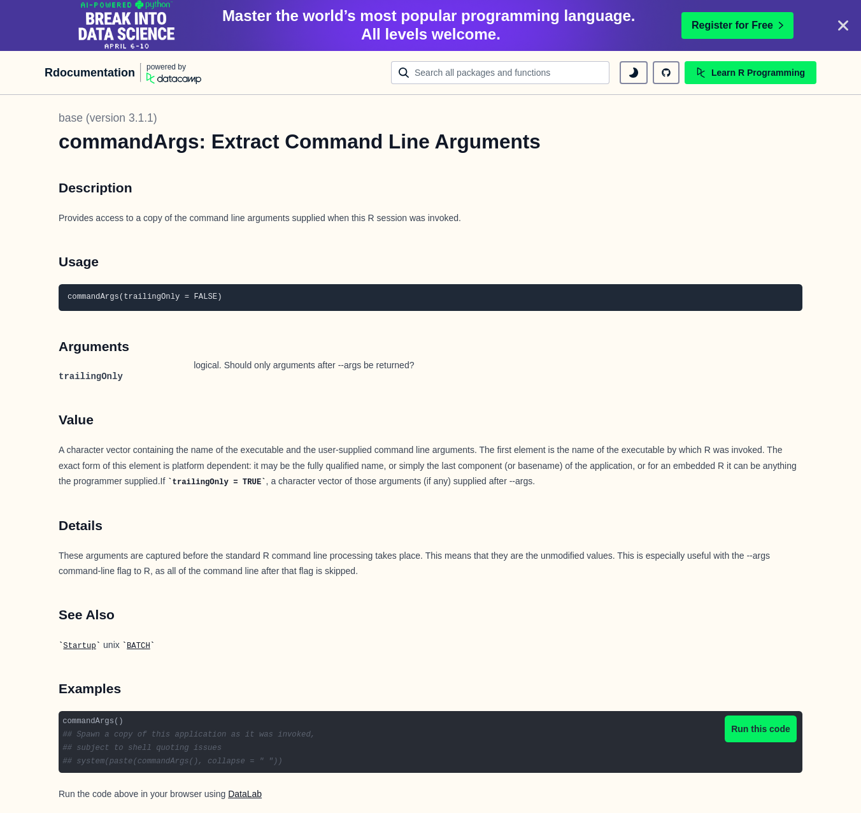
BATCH (138, 646)
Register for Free (737, 25)
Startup (79, 646)
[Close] (843, 25)
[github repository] (666, 72)
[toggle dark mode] (634, 72)
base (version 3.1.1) (108, 118)
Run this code (760, 729)
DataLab (245, 794)
